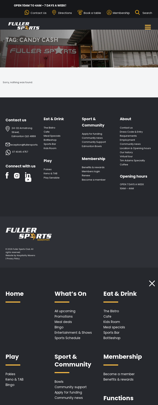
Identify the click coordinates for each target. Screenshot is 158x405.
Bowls (59, 381)
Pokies (48, 169)
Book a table (92, 13)
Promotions (64, 316)
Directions (65, 13)
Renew (86, 175)
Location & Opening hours (135, 148)
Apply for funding (92, 134)
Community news (92, 138)
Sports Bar (50, 144)
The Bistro (49, 127)
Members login (91, 171)
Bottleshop (50, 140)
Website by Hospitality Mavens (20, 255)
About (125, 118)
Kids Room (50, 148)
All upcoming (65, 311)
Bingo (59, 327)
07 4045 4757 (20, 152)
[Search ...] (147, 13)
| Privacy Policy (13, 258)
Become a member (94, 179)
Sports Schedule (67, 338)
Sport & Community (93, 122)
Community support (71, 387)
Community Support (94, 142)
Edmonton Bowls (92, 146)
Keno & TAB (50, 173)
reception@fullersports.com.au (28, 144)
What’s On (70, 294)
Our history (126, 152)
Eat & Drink (54, 118)
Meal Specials (52, 136)
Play (48, 160)
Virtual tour (126, 156)
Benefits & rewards (93, 167)
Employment (127, 140)
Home (15, 294)
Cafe (47, 132)
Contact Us (38, 13)
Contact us (126, 127)
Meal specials (114, 327)
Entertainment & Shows (73, 332)
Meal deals (63, 322)
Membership (121, 13)
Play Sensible (52, 177)
